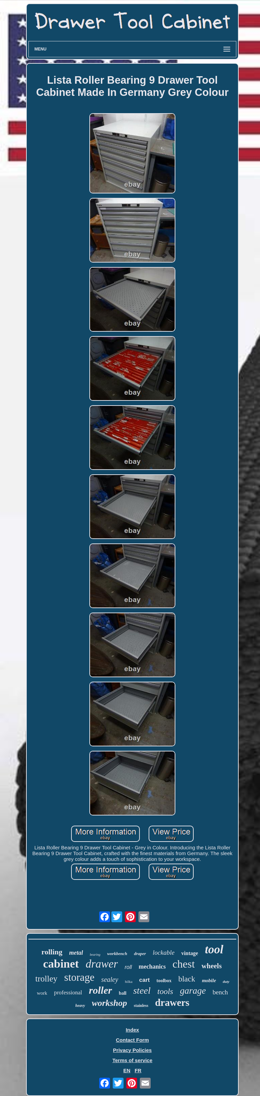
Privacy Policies (132, 1050)
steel (141, 990)
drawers (172, 1002)
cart (144, 980)
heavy (80, 1005)
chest (184, 964)
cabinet (61, 963)
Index (132, 1030)
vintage (189, 953)
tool (214, 949)
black (186, 979)
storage (79, 977)
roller (100, 990)
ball (123, 993)
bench (220, 992)
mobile (209, 980)
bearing (95, 954)
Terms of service (132, 1060)
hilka (128, 981)
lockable (163, 952)
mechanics (152, 966)
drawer (102, 964)
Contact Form (132, 1040)
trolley (46, 978)
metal (76, 952)
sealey (109, 979)
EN (126, 1070)
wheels (211, 966)
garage (193, 991)
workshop (109, 1003)
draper (140, 953)
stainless (141, 1005)
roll (128, 967)
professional (68, 992)
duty (226, 981)
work (42, 993)
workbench (117, 953)
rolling (51, 952)
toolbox (163, 980)
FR (138, 1070)
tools (165, 991)
